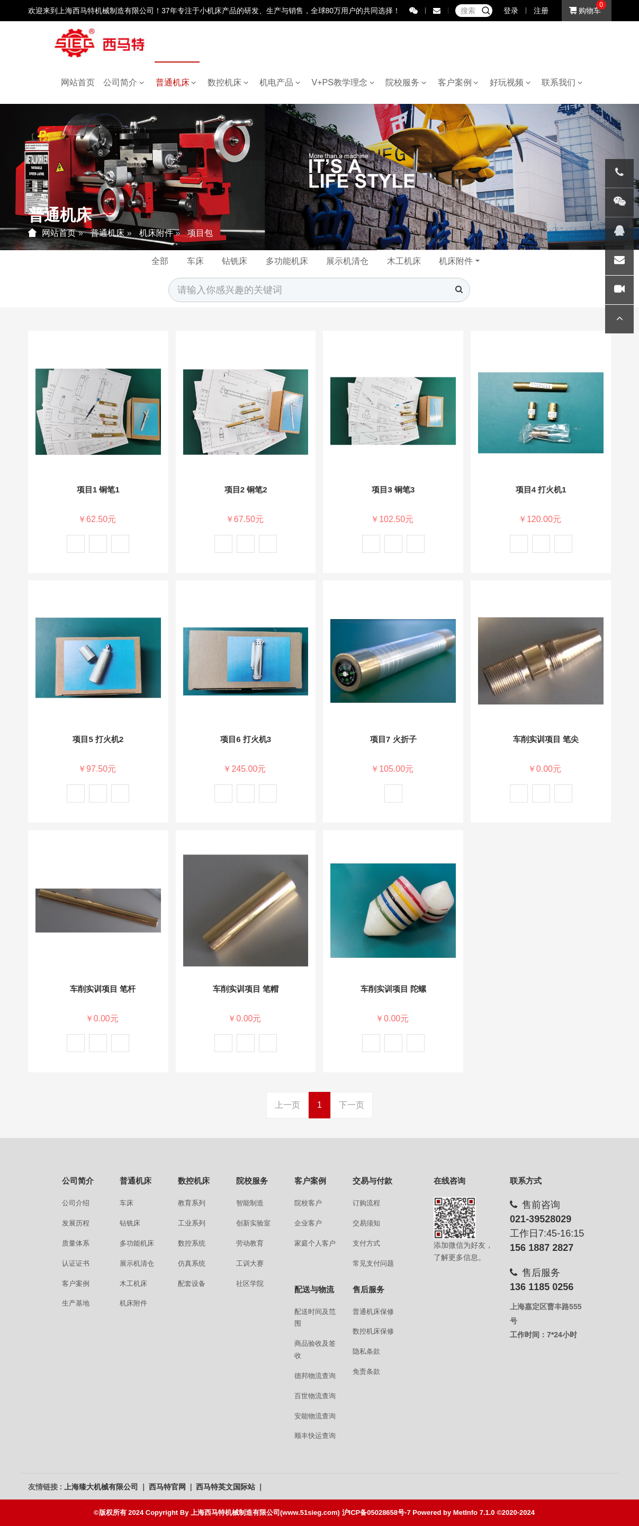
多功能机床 (287, 261)
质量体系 (75, 1243)
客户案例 (458, 82)
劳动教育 (250, 1243)
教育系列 (191, 1203)
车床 (195, 261)
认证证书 (75, 1263)
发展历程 (75, 1223)
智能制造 (250, 1203)
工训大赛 (250, 1263)
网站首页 (78, 82)
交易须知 (366, 1223)
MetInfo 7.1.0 (474, 1512)
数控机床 (228, 82)
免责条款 (366, 1371)
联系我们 (562, 82)
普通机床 (176, 82)
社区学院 (250, 1283)
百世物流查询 (315, 1396)
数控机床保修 (373, 1331)
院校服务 (405, 82)
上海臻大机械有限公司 (102, 1487)
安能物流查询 (315, 1416)
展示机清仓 (347, 261)
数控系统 (191, 1243)
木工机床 (404, 261)
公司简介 (123, 82)
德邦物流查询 (315, 1376)
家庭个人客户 (315, 1243)
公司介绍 (75, 1203)
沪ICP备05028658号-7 (376, 1512)
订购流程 (366, 1203)
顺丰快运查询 (315, 1436)
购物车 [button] (585, 10)
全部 (159, 261)
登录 (510, 10)
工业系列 (191, 1223)
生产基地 (75, 1303)
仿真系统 (191, 1263)
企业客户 (308, 1223)
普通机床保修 (373, 1312)
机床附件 (156, 232)
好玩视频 (510, 82)
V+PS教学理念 (343, 82)
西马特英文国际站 (226, 1487)
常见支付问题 (373, 1263)
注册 (541, 10)
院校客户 (308, 1203)
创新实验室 (253, 1223)
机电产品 (279, 82)
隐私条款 (366, 1351)
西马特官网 (168, 1487)
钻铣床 (234, 261)
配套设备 (191, 1283)
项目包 (200, 232)
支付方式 (366, 1243)
